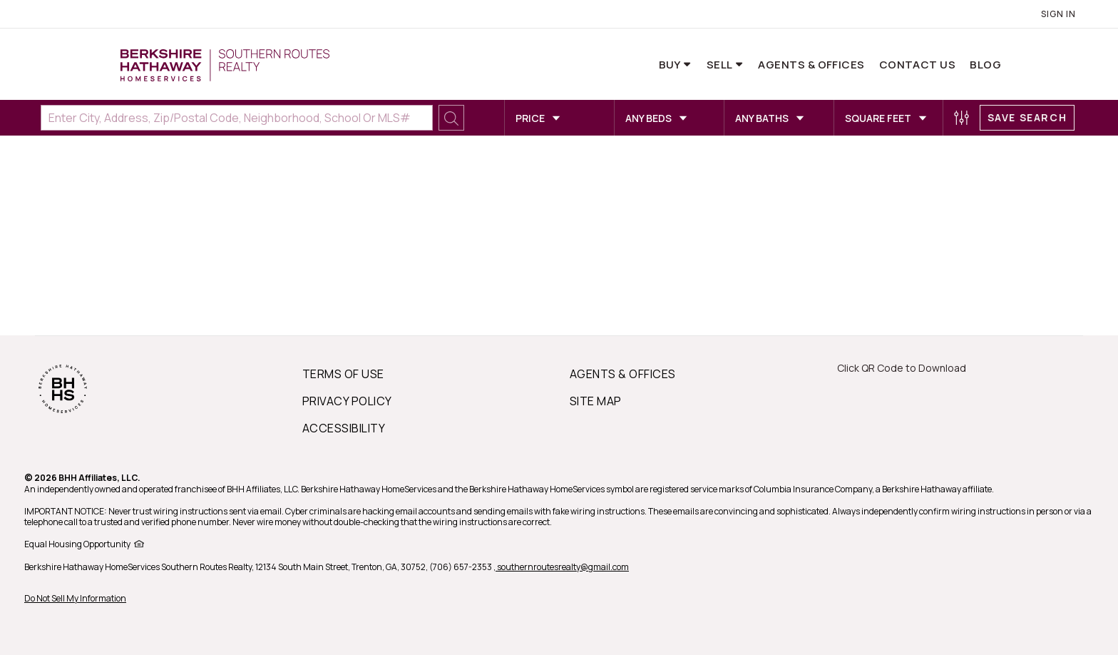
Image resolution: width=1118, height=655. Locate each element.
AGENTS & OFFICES (623, 374)
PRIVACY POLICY (347, 401)
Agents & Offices (811, 64)
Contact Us (917, 64)
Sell (720, 64)
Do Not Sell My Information (75, 598)
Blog (985, 64)
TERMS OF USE (343, 374)
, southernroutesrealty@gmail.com (561, 567)
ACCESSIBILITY (343, 428)
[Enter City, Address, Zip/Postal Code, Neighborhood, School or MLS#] (237, 118)
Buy (671, 64)
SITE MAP (596, 401)
